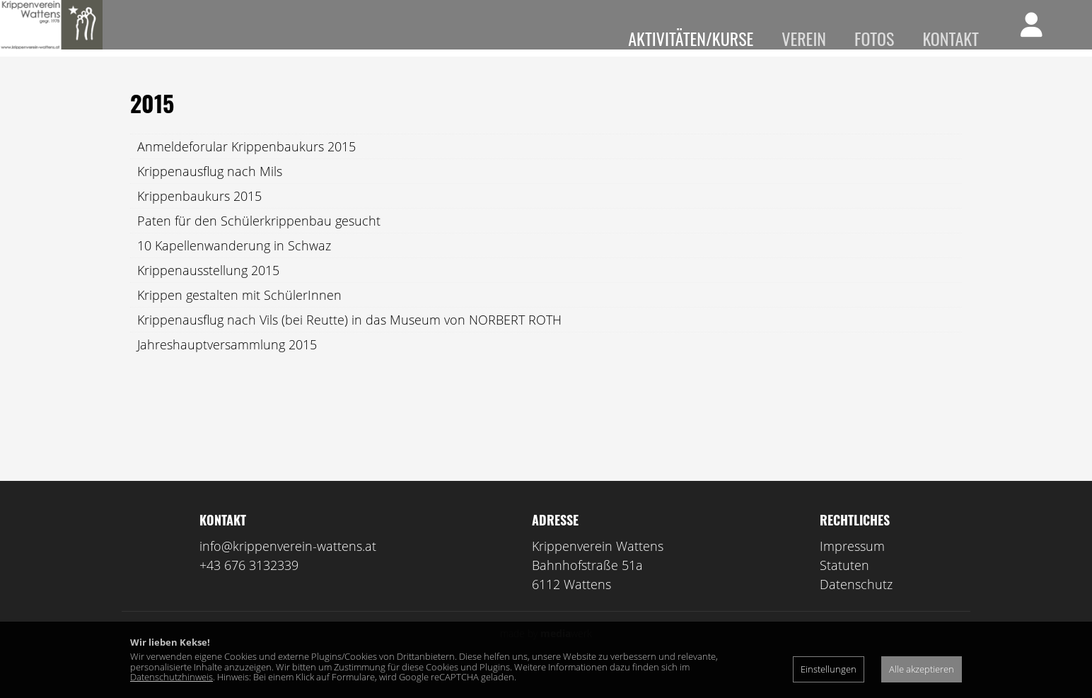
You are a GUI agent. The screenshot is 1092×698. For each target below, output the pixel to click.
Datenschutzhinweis (171, 676)
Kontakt (950, 38)
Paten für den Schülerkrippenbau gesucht (259, 241)
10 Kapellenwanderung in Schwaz (234, 266)
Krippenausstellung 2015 (208, 291)
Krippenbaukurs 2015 (199, 217)
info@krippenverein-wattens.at (287, 567)
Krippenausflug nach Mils (209, 192)
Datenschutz (856, 605)
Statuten (844, 586)
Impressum (852, 567)
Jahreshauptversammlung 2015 (227, 365)
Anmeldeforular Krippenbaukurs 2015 (246, 167)
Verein (804, 38)
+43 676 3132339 (248, 586)
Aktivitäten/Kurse (690, 38)
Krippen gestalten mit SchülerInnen (239, 316)
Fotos (874, 38)
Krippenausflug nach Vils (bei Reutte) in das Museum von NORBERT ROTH (349, 340)
